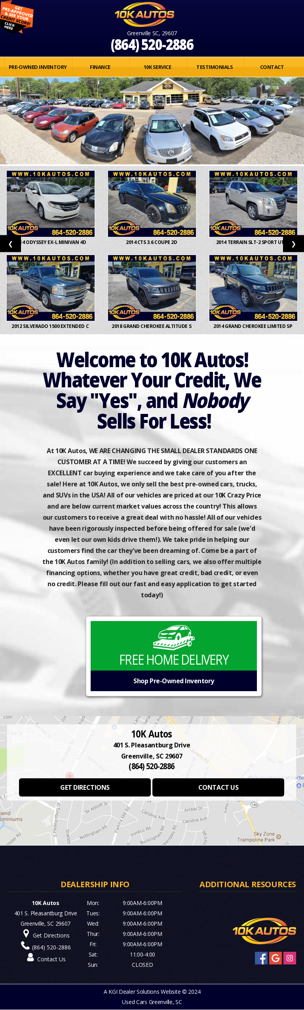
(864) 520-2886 (152, 44)
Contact (272, 67)
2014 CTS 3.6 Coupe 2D (152, 242)
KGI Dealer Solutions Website (144, 991)
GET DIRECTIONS (84, 787)
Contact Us (51, 959)
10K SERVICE (157, 67)
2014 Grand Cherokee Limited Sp (253, 326)
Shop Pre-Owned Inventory (173, 681)
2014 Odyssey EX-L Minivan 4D (50, 242)
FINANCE (100, 67)
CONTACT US (218, 787)
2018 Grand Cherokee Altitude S (152, 326)
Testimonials (214, 67)
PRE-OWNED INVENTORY (38, 67)
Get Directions (51, 935)
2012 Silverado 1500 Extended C (50, 326)
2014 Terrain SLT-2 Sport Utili (253, 242)
